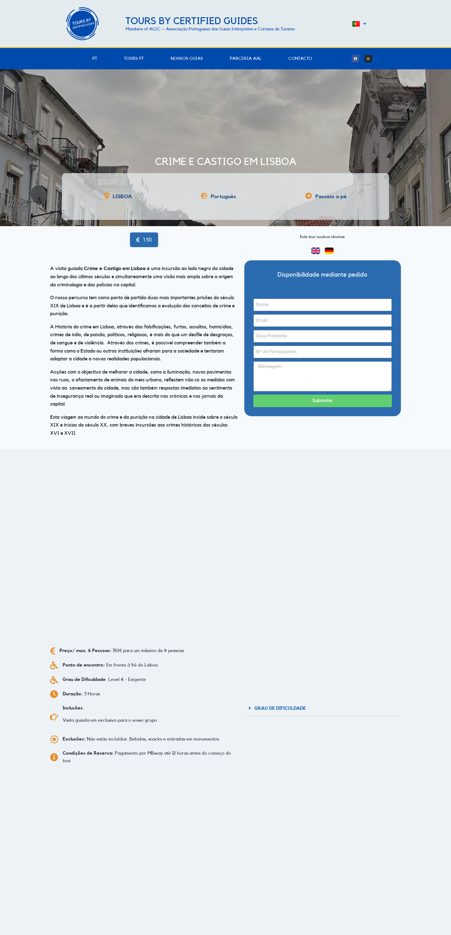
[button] (322, 708)
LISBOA (122, 196)
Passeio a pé (331, 196)
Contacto (300, 58)
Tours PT (134, 58)
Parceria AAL (246, 58)
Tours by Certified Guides (192, 21)
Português (223, 196)
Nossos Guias (187, 58)
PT (94, 58)
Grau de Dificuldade (280, 708)
